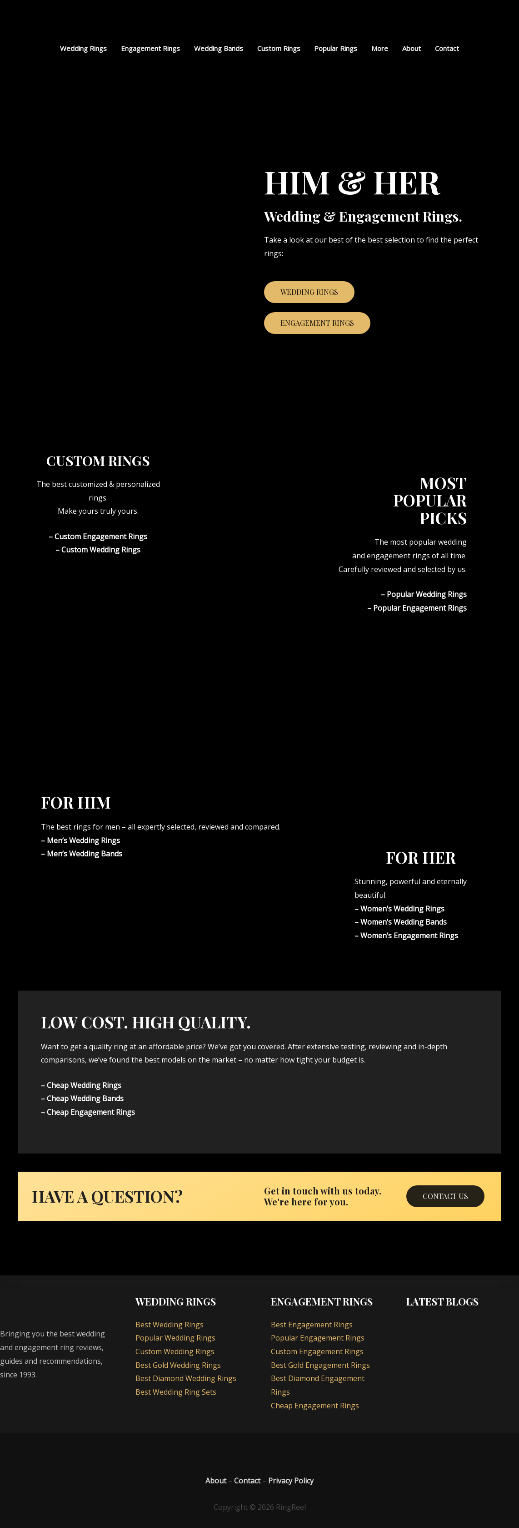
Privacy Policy (291, 1481)
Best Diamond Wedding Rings (185, 1379)
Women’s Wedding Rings (402, 909)
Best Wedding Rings (169, 1325)
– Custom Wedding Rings (97, 550)
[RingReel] (259, 20)
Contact (446, 48)
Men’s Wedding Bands (84, 854)
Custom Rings (278, 48)
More (379, 48)
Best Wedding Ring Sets (175, 1392)
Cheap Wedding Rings (84, 1085)
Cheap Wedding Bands (85, 1099)
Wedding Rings (84, 48)
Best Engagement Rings (312, 1325)
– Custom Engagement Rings (98, 536)
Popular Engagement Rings (420, 608)
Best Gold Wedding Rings (178, 1365)
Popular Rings (335, 48)
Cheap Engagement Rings (91, 1112)
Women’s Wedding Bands (403, 922)
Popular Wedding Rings (427, 594)
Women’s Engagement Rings (409, 936)
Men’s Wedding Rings (83, 840)
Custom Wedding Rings (175, 1351)
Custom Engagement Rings (317, 1351)
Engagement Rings (151, 48)
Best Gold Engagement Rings (320, 1365)
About (410, 48)
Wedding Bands (219, 48)
